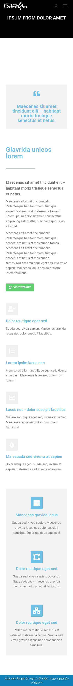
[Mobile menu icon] (65, 6)
